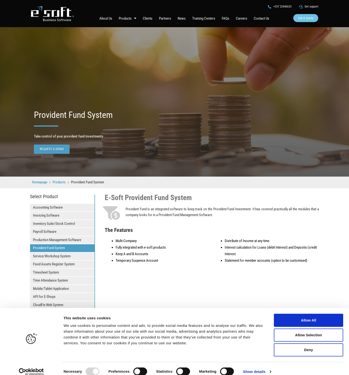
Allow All (308, 314)
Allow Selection (308, 329)
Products (127, 18)
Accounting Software (48, 207)
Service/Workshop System (52, 256)
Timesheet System (46, 272)
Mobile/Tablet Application (51, 288)
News (182, 18)
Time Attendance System (50, 280)
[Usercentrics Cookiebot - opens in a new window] (31, 365)
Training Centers (203, 18)
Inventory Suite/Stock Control (54, 223)
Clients (147, 18)
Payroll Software (44, 231)
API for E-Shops (44, 296)
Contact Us (261, 18)
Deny (308, 344)
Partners (165, 18)
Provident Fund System (49, 248)
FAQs (225, 18)
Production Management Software (57, 240)
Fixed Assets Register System (54, 264)
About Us (105, 18)
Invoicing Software (46, 215)
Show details (254, 365)
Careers (241, 18)
